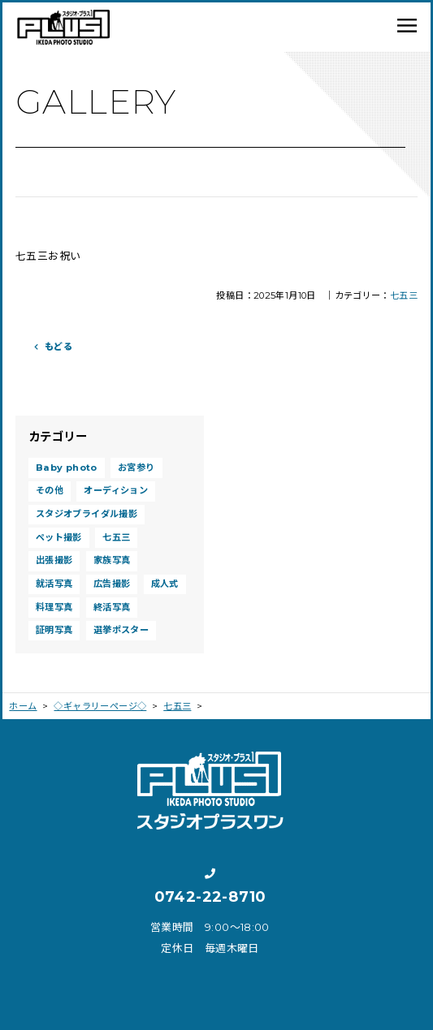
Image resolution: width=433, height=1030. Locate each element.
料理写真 (54, 607)
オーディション (116, 490)
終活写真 (112, 607)
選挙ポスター (121, 630)
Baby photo (66, 467)
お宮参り (136, 467)
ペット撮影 (59, 537)
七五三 (404, 295)
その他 (49, 490)
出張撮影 (54, 560)
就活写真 (54, 583)
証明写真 (54, 630)
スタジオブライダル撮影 (86, 513)
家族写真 (112, 560)
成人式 (165, 583)
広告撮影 (112, 583)
